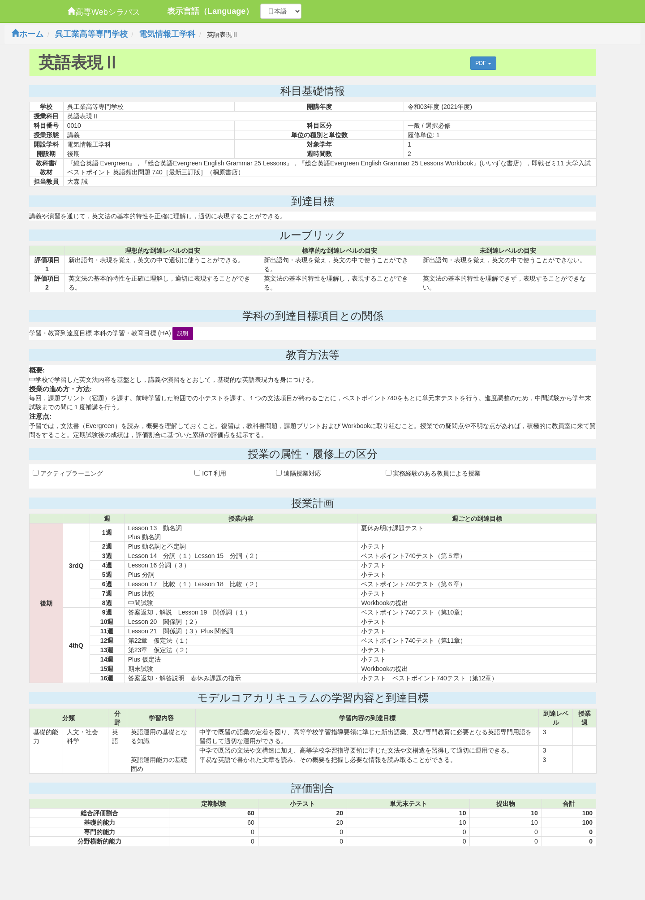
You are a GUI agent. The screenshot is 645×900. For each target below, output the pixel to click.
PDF (483, 63)
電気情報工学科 (167, 34)
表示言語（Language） (210, 11)
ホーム (27, 34)
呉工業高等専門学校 (91, 34)
